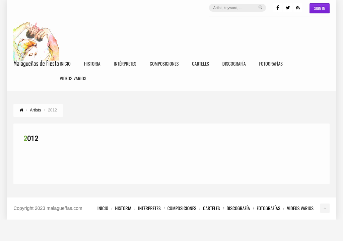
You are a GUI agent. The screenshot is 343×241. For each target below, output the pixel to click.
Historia (92, 64)
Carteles (200, 64)
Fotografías (271, 64)
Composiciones (164, 64)
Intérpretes (125, 64)
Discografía (234, 64)
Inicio (65, 64)
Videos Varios (73, 79)
